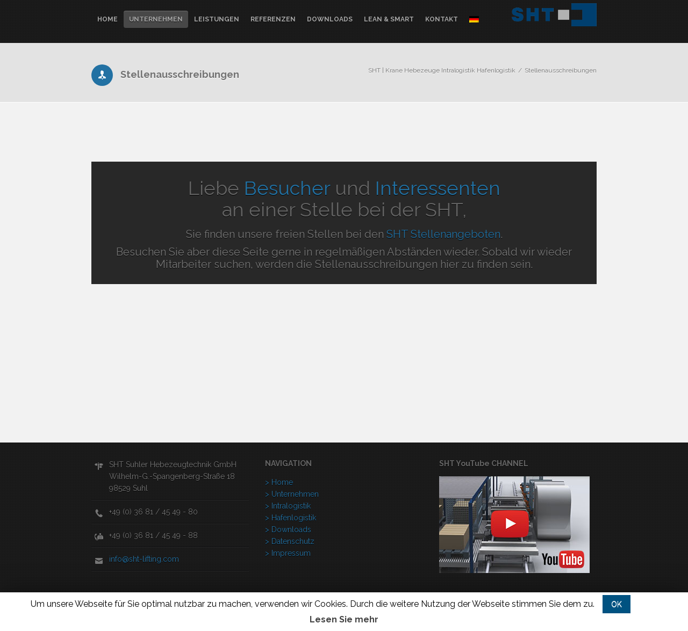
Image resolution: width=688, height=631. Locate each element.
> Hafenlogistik (290, 517)
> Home (279, 482)
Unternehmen (156, 19)
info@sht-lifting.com (144, 559)
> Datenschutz (289, 541)
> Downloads (288, 529)
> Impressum (288, 553)
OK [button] (616, 604)
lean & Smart (389, 19)
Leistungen (216, 19)
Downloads (330, 19)
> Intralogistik (288, 506)
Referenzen (273, 19)
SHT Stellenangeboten (443, 234)
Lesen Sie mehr (344, 619)
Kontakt (441, 19)
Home (107, 19)
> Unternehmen (292, 494)
